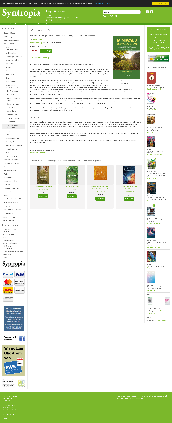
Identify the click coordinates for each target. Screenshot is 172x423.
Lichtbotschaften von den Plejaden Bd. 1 (129, 187)
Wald (7, 152)
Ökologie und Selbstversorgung (12, 86)
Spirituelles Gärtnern (72, 186)
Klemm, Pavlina (129, 192)
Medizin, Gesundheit (11, 159)
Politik (6, 174)
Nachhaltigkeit (11, 53)
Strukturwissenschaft (12, 167)
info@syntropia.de (55, 20)
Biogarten (11, 94)
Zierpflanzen (12, 122)
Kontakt (5, 419)
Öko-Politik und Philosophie (12, 126)
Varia (6, 195)
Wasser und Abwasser (14, 145)
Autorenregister (9, 217)
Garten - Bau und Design (13, 99)
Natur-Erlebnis (11, 81)
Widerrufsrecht (8, 240)
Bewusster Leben (10, 181)
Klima (8, 78)
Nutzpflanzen (12, 114)
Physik (8, 131)
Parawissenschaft (10, 170)
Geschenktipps (9, 33)
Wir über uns (7, 246)
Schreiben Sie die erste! (38, 153)
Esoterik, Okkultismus (12, 188)
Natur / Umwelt (14, 24)
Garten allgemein (13, 104)
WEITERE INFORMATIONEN (130, 3)
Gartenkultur (12, 111)
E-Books (7, 206)
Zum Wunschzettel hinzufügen (40, 58)
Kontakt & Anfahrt (9, 249)
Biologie (9, 67)
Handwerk (9, 64)
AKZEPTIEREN (160, 3)
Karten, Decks (9, 192)
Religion (7, 184)
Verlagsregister (9, 220)
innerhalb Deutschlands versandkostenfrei (54, 54)
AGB (4, 237)
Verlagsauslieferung (10, 243)
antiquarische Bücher (11, 40)
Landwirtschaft (11, 149)
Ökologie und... (26, 24)
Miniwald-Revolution (52, 24)
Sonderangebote (10, 36)
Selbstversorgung (14, 118)
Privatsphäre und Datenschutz (9, 230)
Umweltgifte (10, 142)
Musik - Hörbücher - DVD (13, 199)
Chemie (8, 71)
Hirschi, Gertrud (100, 192)
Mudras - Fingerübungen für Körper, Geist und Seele (100, 187)
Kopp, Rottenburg (36, 43)
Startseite (5, 24)
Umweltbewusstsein (13, 138)
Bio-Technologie (13, 91)
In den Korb (46, 51)
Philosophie (8, 177)
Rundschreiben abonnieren (13, 252)
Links (5, 257)
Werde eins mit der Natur (43, 186)
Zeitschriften (8, 213)
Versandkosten (8, 234)
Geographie (10, 74)
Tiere (8, 135)
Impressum (7, 255)
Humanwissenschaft (11, 163)
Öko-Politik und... (38, 24)
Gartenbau (11, 107)
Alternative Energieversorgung (13, 48)
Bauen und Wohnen (13, 60)
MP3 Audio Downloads (12, 210)
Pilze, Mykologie (12, 156)
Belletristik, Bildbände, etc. (14, 202)
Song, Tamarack (43, 189)
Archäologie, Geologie (14, 56)
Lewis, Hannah (38, 39)
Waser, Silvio (72, 189)
